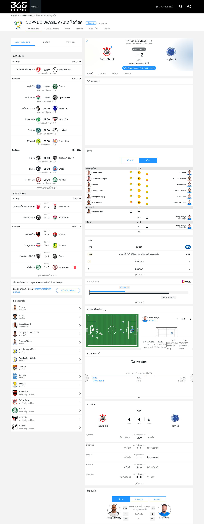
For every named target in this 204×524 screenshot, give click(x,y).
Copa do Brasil (28, 15)
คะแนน (35, 6)
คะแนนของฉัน (165, 6)
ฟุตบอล (15, 15)
